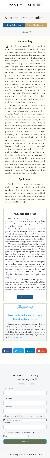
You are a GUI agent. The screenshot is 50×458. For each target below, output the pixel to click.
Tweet (18, 351)
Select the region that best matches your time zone (23, 416)
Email (41, 351)
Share (7, 351)
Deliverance (16, 25)
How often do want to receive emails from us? (21, 432)
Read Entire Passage (25, 297)
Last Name (7, 406)
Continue (18, 337)
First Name (7, 398)
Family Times (22, 4)
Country (6, 423)
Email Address (9, 388)
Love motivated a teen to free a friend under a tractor (25, 317)
